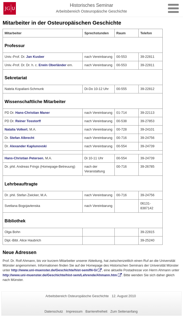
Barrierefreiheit (96, 311)
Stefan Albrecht (22, 138)
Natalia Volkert (15, 129)
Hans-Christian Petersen (23, 158)
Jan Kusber (35, 57)
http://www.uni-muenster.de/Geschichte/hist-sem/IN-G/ (54, 270)
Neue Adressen (19, 252)
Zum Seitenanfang (124, 311)
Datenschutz (54, 311)
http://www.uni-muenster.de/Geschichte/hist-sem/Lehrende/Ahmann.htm (60, 275)
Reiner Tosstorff (28, 121)
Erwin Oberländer (52, 65)
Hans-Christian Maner (32, 113)
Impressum (74, 311)
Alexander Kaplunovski (28, 146)
